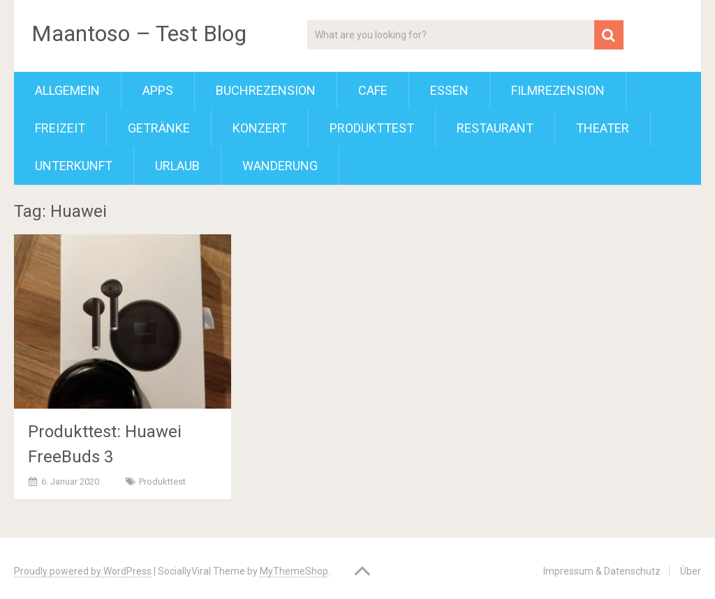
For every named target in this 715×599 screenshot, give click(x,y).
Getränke (159, 128)
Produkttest (372, 128)
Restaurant (495, 128)
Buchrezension (266, 90)
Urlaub (177, 165)
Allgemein (67, 90)
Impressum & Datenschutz (602, 571)
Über (690, 571)
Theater (602, 128)
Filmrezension (558, 90)
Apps (157, 90)
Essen (449, 90)
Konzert (260, 128)
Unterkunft (73, 165)
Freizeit (60, 128)
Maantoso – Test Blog (138, 33)
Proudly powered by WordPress (83, 571)
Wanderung (280, 165)
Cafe (373, 90)
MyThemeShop (294, 571)
